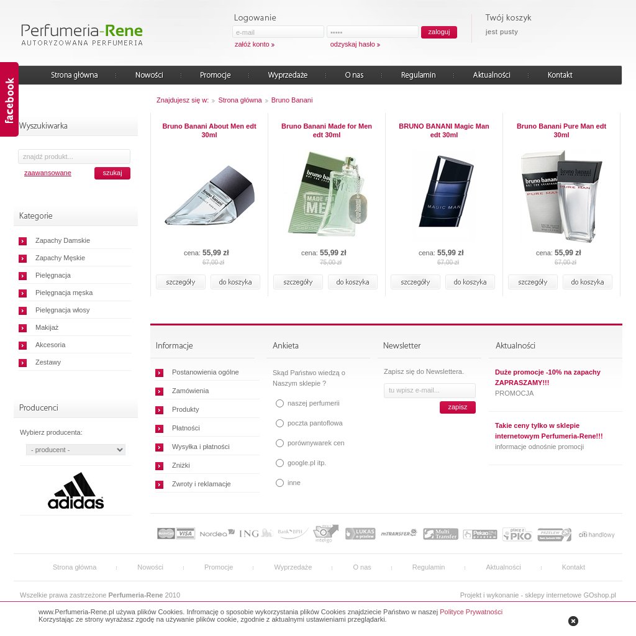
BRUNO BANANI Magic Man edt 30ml (444, 130)
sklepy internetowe (553, 595)
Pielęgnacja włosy (62, 310)
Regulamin (428, 567)
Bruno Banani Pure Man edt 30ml (561, 130)
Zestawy (48, 362)
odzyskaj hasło (352, 44)
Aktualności (503, 567)
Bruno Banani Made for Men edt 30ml (326, 130)
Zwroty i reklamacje (201, 484)
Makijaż (46, 327)
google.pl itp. (307, 462)
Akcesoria (50, 344)
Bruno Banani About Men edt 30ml (209, 130)
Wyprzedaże (293, 567)
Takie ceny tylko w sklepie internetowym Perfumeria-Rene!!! (549, 431)
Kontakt (573, 567)
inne (294, 482)
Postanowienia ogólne (205, 372)
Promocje (218, 567)
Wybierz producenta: (51, 432)
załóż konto (252, 44)
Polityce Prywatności (471, 612)
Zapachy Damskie (62, 240)
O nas (362, 567)
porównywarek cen (316, 443)
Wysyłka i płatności (201, 446)
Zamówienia (190, 390)
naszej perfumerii (314, 403)
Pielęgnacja (53, 275)
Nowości (150, 567)
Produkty (185, 409)
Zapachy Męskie (60, 257)
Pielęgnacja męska (64, 292)
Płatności (186, 428)
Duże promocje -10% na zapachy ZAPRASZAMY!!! (548, 377)
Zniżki (181, 465)
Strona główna (239, 100)
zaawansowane (47, 172)
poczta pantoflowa (315, 423)
